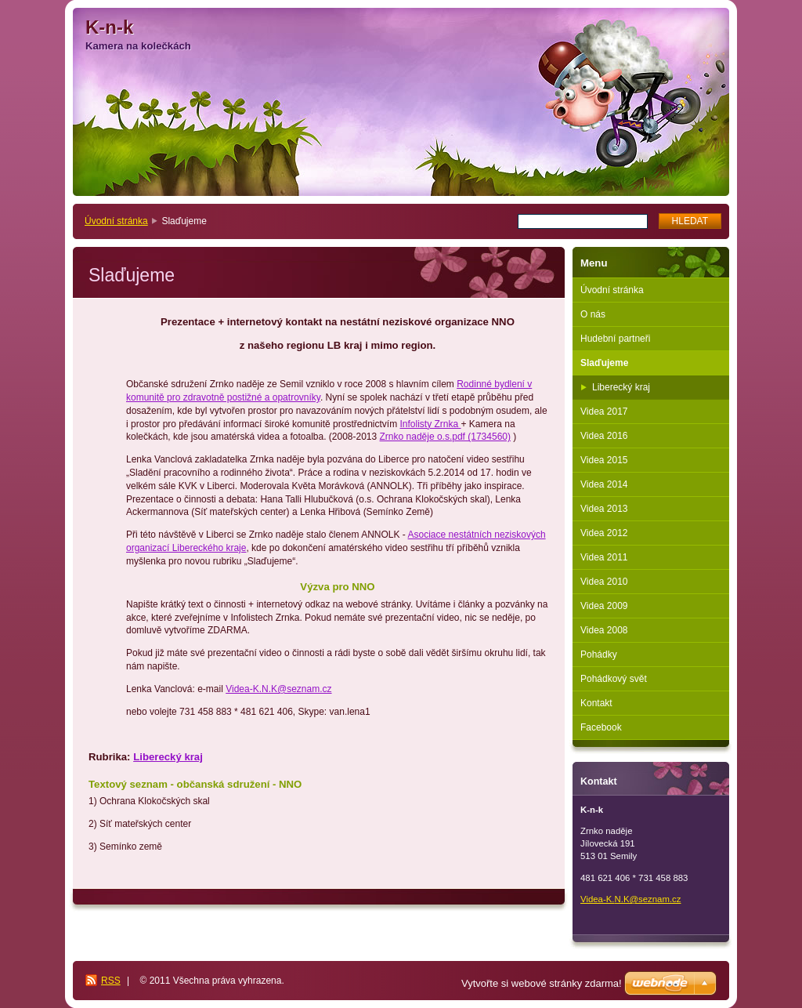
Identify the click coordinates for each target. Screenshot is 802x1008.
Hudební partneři (615, 338)
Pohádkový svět (613, 678)
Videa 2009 (604, 605)
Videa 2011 (604, 557)
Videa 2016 (604, 435)
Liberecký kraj (168, 757)
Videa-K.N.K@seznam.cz (278, 688)
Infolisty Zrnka (430, 424)
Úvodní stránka (116, 221)
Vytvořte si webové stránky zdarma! (541, 983)
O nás (592, 314)
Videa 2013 (604, 508)
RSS (111, 980)
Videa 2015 (604, 460)
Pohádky (598, 654)
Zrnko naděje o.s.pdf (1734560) (445, 436)
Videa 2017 (604, 411)
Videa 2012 (604, 533)
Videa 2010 (604, 581)
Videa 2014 (604, 484)
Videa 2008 (604, 630)
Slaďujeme (604, 362)
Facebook (601, 727)
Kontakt (596, 703)
